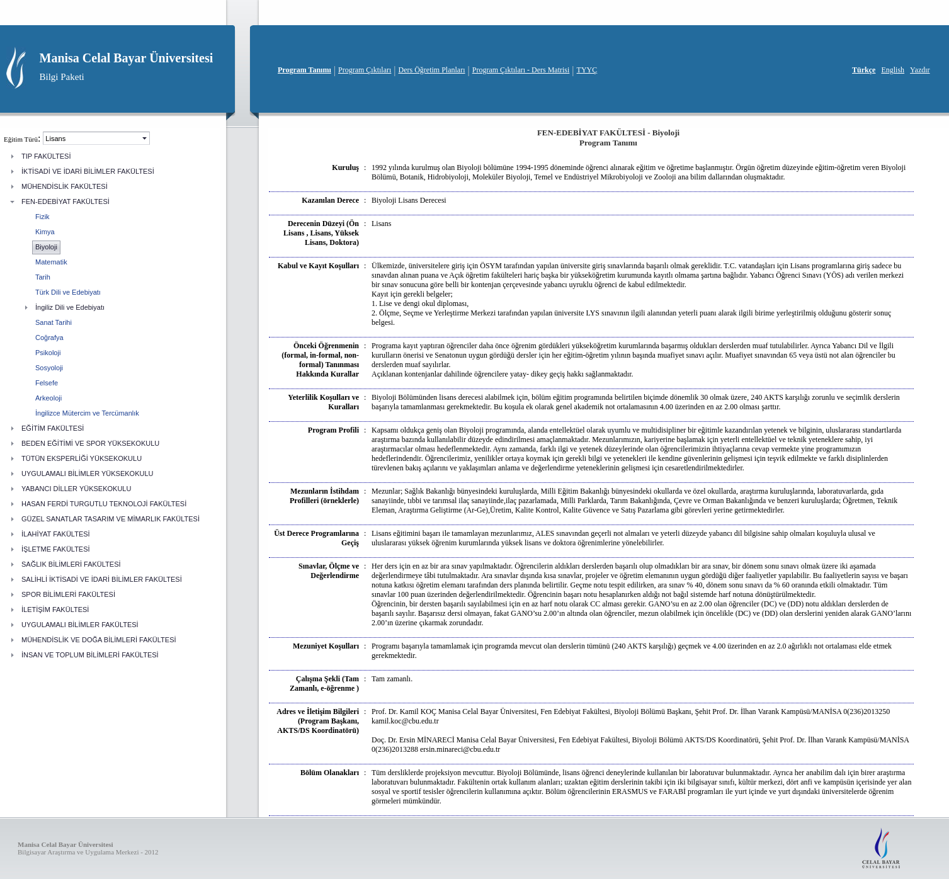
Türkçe (863, 69)
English (892, 69)
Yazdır (919, 69)
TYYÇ (587, 69)
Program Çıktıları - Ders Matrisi (521, 69)
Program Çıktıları (364, 69)
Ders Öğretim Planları (432, 69)
